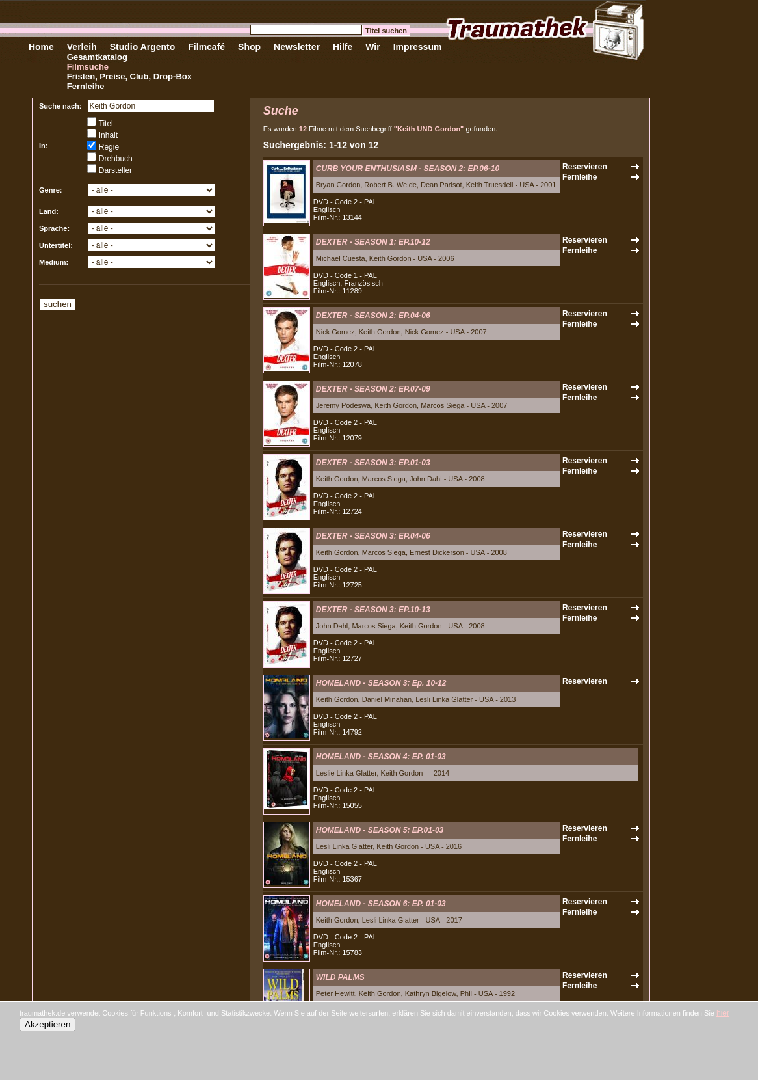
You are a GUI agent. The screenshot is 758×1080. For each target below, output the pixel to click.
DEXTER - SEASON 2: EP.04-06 (373, 315)
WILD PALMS (340, 977)
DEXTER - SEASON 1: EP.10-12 (373, 242)
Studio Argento (143, 47)
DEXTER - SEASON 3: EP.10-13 (373, 609)
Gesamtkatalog (97, 57)
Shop (249, 47)
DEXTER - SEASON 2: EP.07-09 (373, 389)
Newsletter (297, 47)
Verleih (82, 47)
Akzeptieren (47, 1024)
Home (41, 47)
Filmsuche (88, 67)
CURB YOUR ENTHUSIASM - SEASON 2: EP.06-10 (407, 168)
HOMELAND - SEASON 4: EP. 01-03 (381, 756)
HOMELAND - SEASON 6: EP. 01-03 (381, 903)
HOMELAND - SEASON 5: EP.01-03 (380, 830)
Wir (372, 47)
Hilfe (342, 47)
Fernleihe (86, 86)
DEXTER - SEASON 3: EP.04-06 (373, 536)
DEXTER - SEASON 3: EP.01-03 (373, 462)
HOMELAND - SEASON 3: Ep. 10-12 (381, 683)
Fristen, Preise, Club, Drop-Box (129, 76)
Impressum (417, 47)
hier (722, 1013)
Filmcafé (206, 47)
